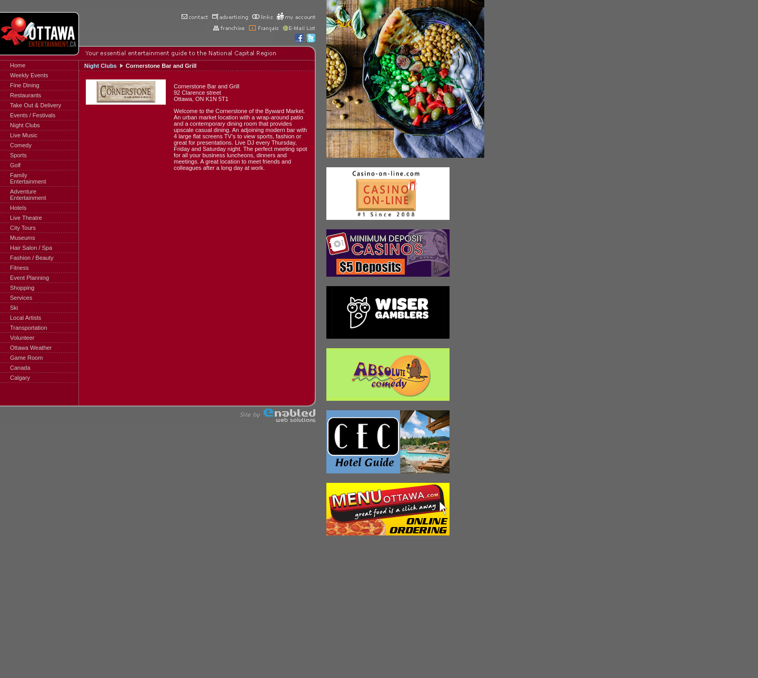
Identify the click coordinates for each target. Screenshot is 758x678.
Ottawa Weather (31, 348)
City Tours (23, 228)
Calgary (20, 378)
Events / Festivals (32, 115)
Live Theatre (26, 218)
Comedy (21, 145)
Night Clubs (25, 125)
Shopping (22, 288)
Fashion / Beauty (32, 258)
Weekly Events (29, 75)
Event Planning (29, 278)
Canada (20, 368)
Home (17, 65)
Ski (14, 308)
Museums (22, 238)
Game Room (26, 358)
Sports (18, 155)
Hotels (18, 208)
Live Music (23, 135)
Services (21, 298)
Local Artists (25, 318)
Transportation (28, 328)
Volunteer (22, 338)
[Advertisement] (115, 142)
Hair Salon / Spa (31, 248)
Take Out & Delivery (35, 105)
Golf (15, 165)
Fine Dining (24, 85)
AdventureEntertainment (28, 194)
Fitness (19, 268)
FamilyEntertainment (28, 178)
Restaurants (25, 95)
